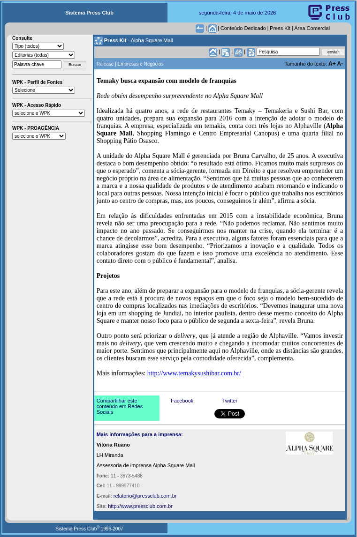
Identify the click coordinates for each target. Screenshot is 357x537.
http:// (114, 506)
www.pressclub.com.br (147, 506)
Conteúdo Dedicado (243, 28)
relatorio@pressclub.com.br (145, 496)
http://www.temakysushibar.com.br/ (194, 373)
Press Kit (280, 28)
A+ (332, 63)
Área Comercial (312, 28)
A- (340, 63)
